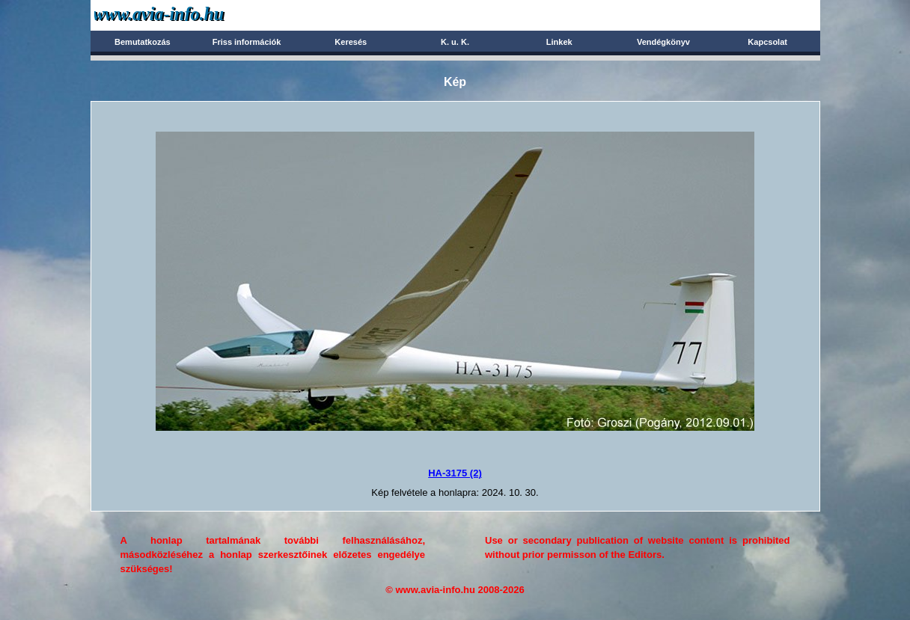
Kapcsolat (767, 41)
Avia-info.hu (185, 14)
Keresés (351, 41)
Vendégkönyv (663, 41)
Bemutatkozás (142, 41)
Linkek (559, 41)
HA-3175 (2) (455, 473)
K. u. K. (455, 41)
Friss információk (247, 41)
